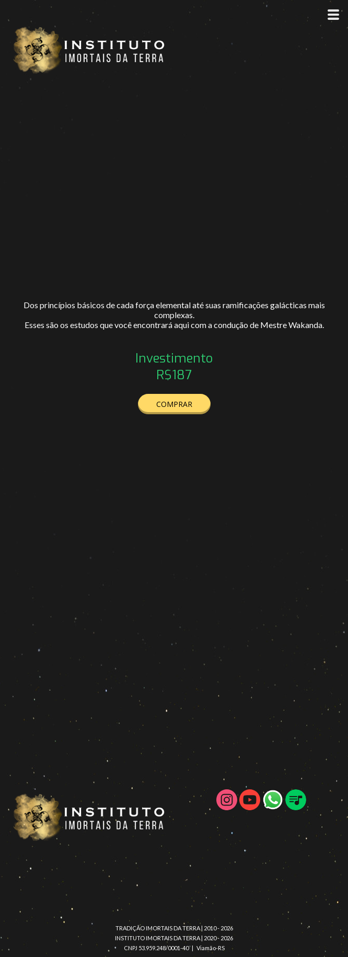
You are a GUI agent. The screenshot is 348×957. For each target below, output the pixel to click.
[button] (174, 404)
